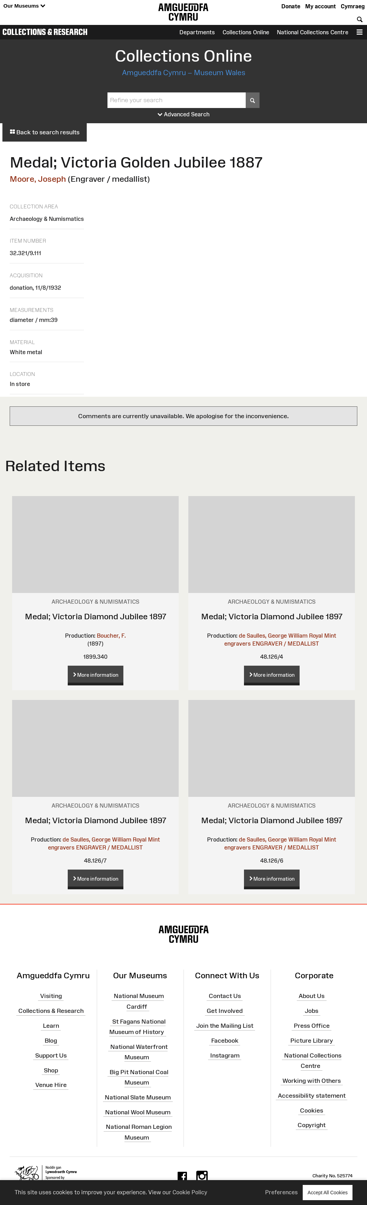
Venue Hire (51, 1084)
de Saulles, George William (273, 635)
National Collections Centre (312, 32)
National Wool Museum (137, 1111)
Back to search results (44, 132)
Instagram (224, 1055)
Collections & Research (44, 32)
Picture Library (311, 1040)
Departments (197, 32)
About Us (311, 995)
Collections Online (246, 32)
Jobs (311, 1010)
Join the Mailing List (224, 1025)
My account (320, 6)
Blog (51, 1040)
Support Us (51, 1055)
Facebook (224, 1040)
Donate (290, 6)
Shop (51, 1070)
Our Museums (24, 6)
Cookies (311, 1110)
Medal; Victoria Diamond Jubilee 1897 (95, 616)
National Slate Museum (138, 1097)
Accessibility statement (312, 1095)
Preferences (281, 1192)
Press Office (312, 1025)
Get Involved (225, 1010)
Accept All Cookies (328, 1192)
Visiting (51, 995)
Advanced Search (184, 114)
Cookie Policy (189, 1192)
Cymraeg (353, 6)
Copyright (312, 1125)
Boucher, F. (111, 635)
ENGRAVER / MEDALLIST (285, 643)
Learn (51, 1025)
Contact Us (225, 995)
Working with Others (311, 1080)
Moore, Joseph (38, 178)
